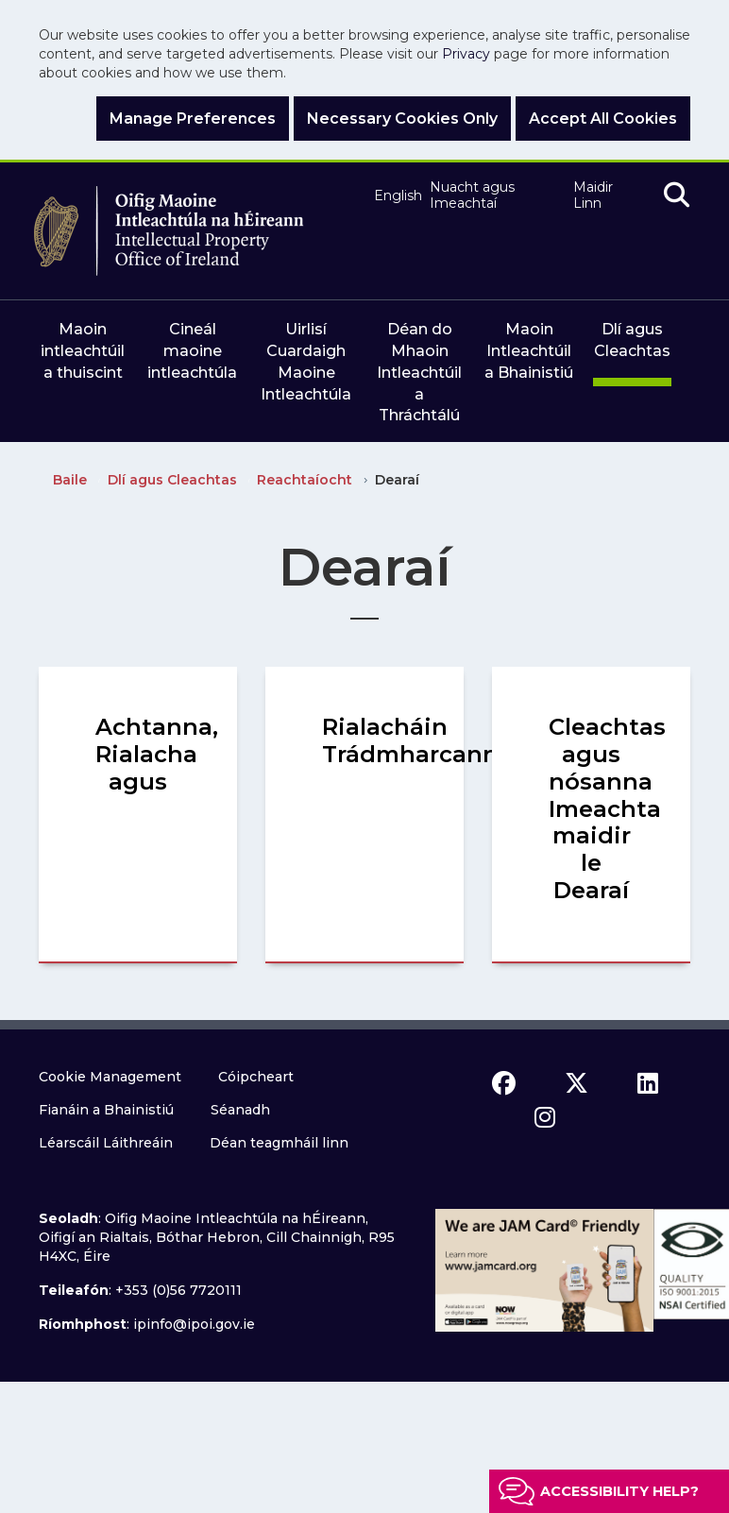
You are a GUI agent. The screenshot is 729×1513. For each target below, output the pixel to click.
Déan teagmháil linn (279, 1142)
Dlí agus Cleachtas (632, 340)
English (393, 196)
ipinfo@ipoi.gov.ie (194, 1324)
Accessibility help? (619, 1491)
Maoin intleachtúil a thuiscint (83, 351)
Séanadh (240, 1109)
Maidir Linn (593, 195)
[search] (676, 196)
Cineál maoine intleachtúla (192, 351)
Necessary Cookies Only (402, 119)
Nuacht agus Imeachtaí (472, 195)
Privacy (466, 53)
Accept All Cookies (603, 119)
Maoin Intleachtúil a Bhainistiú (528, 351)
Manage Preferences (193, 119)
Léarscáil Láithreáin (106, 1142)
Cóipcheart (256, 1076)
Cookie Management (110, 1076)
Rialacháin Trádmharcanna (417, 740)
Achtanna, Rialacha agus (156, 754)
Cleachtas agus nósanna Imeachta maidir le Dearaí (607, 808)
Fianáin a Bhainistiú (106, 1109)
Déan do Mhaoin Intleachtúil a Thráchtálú (419, 372)
